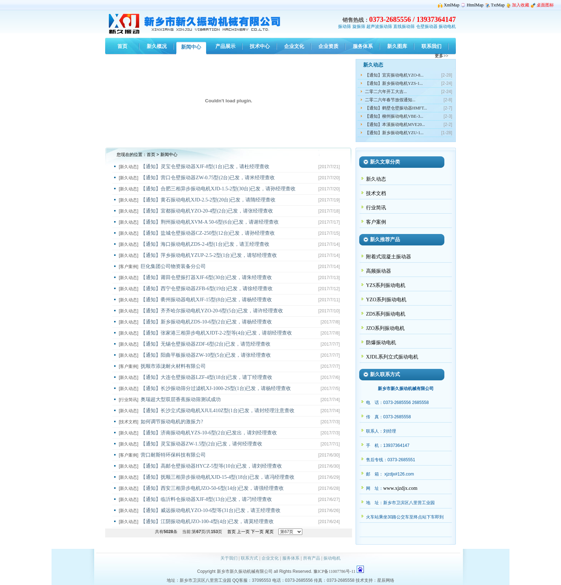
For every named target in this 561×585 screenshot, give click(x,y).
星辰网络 (385, 580)
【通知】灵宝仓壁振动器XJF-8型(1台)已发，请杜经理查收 (205, 166)
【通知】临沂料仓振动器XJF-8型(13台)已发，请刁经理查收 (206, 499)
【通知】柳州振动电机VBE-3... (394, 116)
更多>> (441, 55)
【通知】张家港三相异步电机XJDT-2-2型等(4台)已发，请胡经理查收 (216, 333)
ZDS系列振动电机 (385, 314)
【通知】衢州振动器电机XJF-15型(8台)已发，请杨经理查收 (206, 299)
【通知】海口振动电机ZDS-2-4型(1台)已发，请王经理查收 (205, 244)
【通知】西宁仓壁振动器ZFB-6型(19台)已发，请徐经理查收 (207, 288)
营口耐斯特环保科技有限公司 (173, 455)
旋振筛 (358, 26)
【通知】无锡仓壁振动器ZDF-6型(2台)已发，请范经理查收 (205, 344)
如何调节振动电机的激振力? (172, 421)
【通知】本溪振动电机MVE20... (395, 124)
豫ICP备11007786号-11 (334, 571)
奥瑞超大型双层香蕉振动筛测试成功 (181, 399)
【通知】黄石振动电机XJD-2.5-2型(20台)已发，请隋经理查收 (208, 200)
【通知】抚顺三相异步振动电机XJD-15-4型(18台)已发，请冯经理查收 (217, 477)
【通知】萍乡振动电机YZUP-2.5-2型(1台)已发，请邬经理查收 (209, 255)
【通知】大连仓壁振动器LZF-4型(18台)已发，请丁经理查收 (206, 377)
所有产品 (311, 558)
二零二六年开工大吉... (386, 91)
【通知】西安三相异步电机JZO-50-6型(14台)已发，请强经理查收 (212, 488)
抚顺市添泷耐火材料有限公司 (173, 366)
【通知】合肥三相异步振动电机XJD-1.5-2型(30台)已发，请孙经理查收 (218, 188)
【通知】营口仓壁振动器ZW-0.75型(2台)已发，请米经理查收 (207, 177)
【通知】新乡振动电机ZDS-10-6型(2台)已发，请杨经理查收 (206, 322)
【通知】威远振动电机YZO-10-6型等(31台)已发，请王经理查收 (210, 510)
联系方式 (249, 558)
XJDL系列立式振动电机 (392, 357)
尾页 (269, 531)
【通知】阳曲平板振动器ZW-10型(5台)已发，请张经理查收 (206, 355)
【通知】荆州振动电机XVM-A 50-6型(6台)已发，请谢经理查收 (210, 222)
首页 (151, 154)
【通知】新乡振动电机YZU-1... (394, 132)
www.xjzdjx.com (400, 488)
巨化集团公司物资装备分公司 (173, 266)
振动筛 (344, 26)
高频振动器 (378, 271)
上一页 (243, 531)
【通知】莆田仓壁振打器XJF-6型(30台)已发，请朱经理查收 (206, 277)
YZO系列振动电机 (386, 299)
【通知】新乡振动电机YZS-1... (394, 83)
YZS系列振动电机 (385, 285)
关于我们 (229, 558)
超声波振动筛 (379, 26)
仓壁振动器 (427, 26)
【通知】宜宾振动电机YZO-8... (394, 75)
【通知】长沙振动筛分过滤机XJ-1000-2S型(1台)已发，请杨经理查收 (216, 388)
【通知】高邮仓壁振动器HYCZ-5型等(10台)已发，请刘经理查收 (211, 466)
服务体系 (290, 558)
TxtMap (498, 5)
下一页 (257, 531)
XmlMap (451, 5)
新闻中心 (168, 154)
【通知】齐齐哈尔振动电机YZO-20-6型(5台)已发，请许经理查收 (212, 310)
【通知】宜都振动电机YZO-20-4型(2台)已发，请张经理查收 (207, 211)
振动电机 (447, 26)
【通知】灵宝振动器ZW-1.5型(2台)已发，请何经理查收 (201, 444)
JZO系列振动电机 (385, 328)
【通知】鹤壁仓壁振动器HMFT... (396, 108)
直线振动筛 (404, 26)
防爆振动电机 (381, 342)
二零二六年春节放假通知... (390, 99)
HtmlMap (475, 5)
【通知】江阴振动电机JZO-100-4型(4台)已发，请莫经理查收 (207, 521)
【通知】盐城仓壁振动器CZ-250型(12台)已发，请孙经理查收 (208, 233)
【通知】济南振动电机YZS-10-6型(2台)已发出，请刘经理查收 (209, 432)
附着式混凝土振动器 (388, 256)
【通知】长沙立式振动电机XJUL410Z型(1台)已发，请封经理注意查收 (217, 410)
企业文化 (270, 558)
